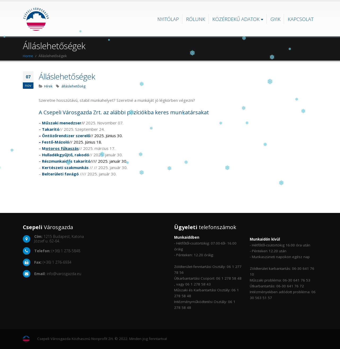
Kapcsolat (300, 19)
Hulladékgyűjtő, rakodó (65, 154)
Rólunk (195, 19)
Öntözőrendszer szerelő (66, 135)
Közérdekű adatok (236, 19)
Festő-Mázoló (55, 142)
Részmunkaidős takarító (66, 161)
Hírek (48, 86)
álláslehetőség (73, 86)
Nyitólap (168, 19)
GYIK (275, 19)
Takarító (50, 129)
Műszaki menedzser (61, 122)
